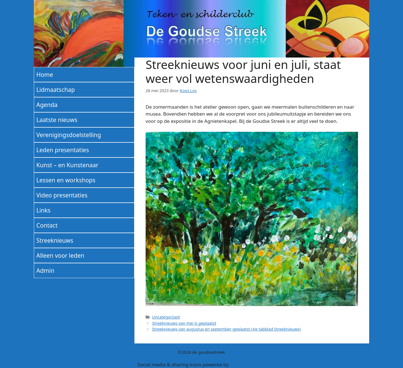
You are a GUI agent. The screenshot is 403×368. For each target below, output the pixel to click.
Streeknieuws (54, 240)
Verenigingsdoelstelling (68, 135)
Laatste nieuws (56, 120)
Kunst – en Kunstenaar (67, 165)
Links (43, 210)
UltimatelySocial (247, 364)
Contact (47, 225)
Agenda (47, 105)
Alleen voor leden (60, 255)
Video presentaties (61, 195)
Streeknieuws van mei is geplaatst (184, 323)
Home (44, 74)
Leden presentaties (62, 150)
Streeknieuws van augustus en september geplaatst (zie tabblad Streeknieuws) (226, 329)
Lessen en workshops (65, 180)
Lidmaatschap (55, 90)
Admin (45, 270)
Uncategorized (166, 317)
